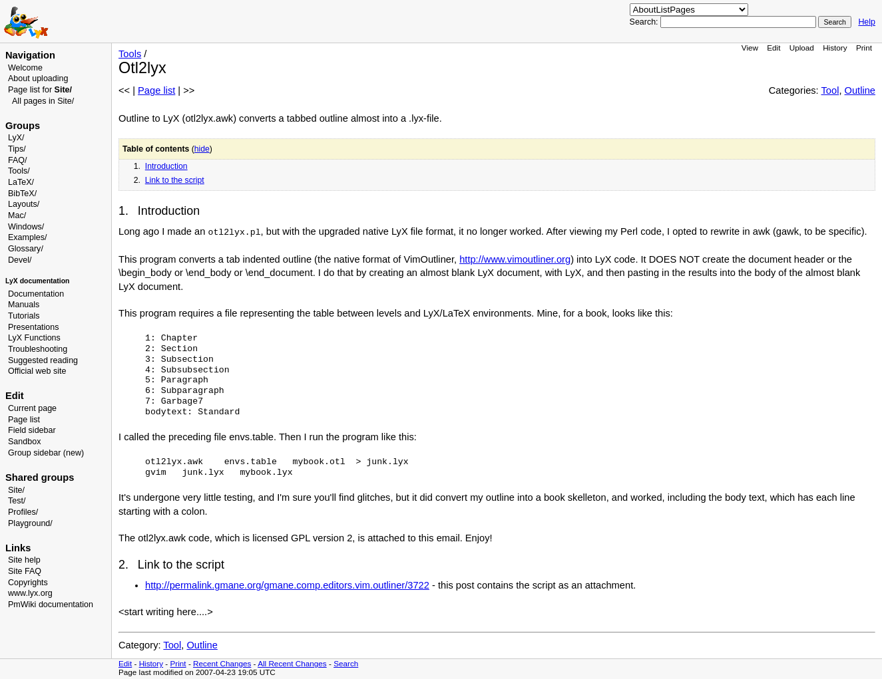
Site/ (16, 490)
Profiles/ (23, 512)
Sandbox (24, 441)
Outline (860, 90)
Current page (32, 408)
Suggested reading (43, 360)
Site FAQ (24, 571)
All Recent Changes (292, 663)
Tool (830, 90)
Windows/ (26, 226)
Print (864, 47)
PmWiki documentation (50, 604)
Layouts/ (23, 204)
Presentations (33, 327)
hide (202, 149)
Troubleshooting (37, 349)
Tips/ (17, 149)
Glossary (24, 248)
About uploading (38, 78)
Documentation (36, 294)
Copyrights (28, 582)
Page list (24, 419)
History (835, 47)
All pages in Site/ (43, 101)
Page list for (40, 89)
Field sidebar (32, 430)
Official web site (37, 371)
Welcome (25, 67)
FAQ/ (17, 160)
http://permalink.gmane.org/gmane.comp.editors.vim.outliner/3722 (287, 585)
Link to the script (174, 180)
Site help (24, 560)
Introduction (166, 166)
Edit (773, 47)
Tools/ (19, 171)
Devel (18, 260)
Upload (801, 47)
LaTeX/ (21, 182)
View (750, 47)
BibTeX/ (22, 193)
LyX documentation (37, 281)
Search (345, 663)
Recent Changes (222, 663)
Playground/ (30, 523)
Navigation (30, 55)
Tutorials (24, 316)
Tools (129, 54)
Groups (22, 125)
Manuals (23, 304)
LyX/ (16, 137)
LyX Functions (34, 337)
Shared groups (39, 477)
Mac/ (17, 215)
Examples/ (27, 237)
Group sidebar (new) (46, 453)
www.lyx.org (30, 593)
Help (866, 22)
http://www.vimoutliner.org (514, 259)
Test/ (16, 500)
